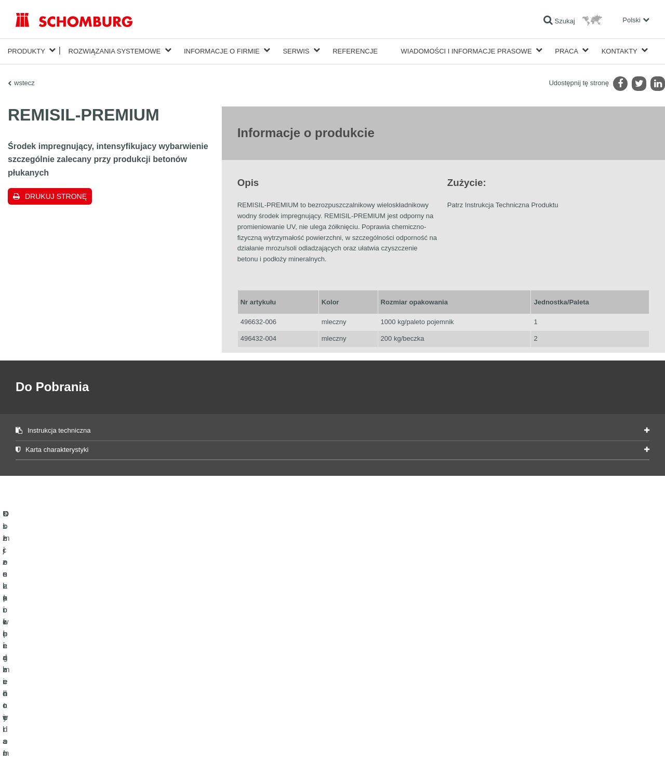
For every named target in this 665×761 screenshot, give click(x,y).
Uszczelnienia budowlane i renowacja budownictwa (86, 655)
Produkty (26, 50)
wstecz (24, 81)
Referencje (355, 50)
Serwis (296, 50)
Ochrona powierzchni (45, 686)
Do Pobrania (249, 670)
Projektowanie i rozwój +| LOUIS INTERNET (603, 741)
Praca (566, 50)
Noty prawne (60, 741)
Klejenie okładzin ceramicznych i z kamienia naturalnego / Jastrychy (109, 670)
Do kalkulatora (252, 655)
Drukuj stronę (56, 194)
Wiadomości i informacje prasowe (466, 50)
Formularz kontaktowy (262, 686)
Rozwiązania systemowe (115, 50)
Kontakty (619, 50)
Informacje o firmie (222, 50)
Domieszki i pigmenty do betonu (60, 701)
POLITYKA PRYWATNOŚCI (113, 741)
